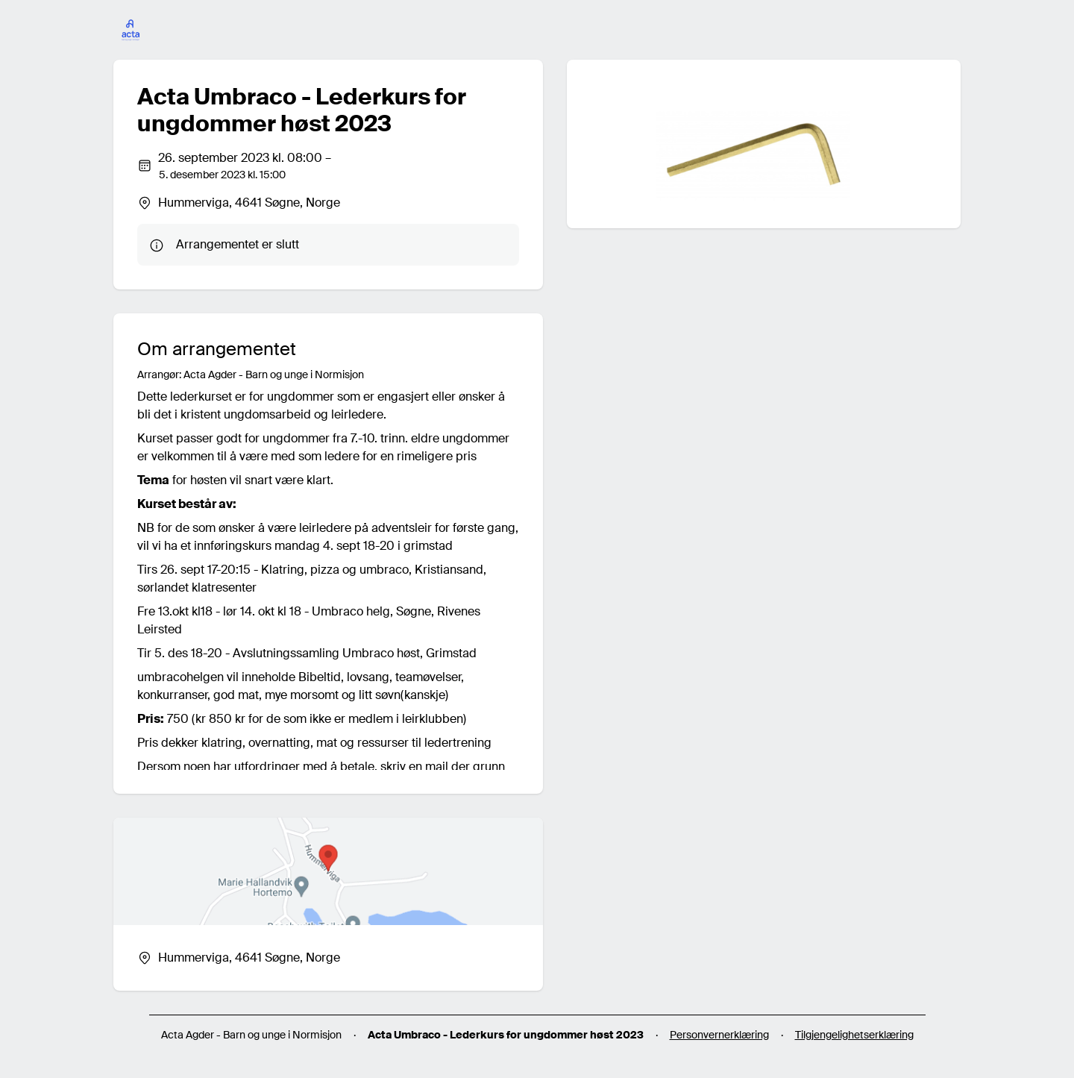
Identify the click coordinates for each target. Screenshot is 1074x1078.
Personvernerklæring (719, 1034)
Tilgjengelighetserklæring (854, 1034)
